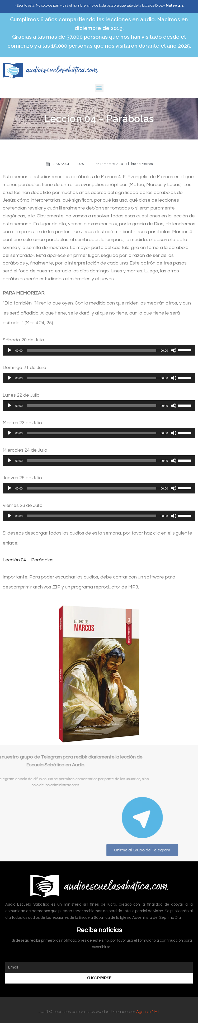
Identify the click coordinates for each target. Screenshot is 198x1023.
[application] (99, 350)
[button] (99, 88)
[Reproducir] (9, 350)
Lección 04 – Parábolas (28, 559)
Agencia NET (147, 1011)
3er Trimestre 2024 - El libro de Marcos (123, 164)
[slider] (92, 350)
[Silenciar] (173, 350)
